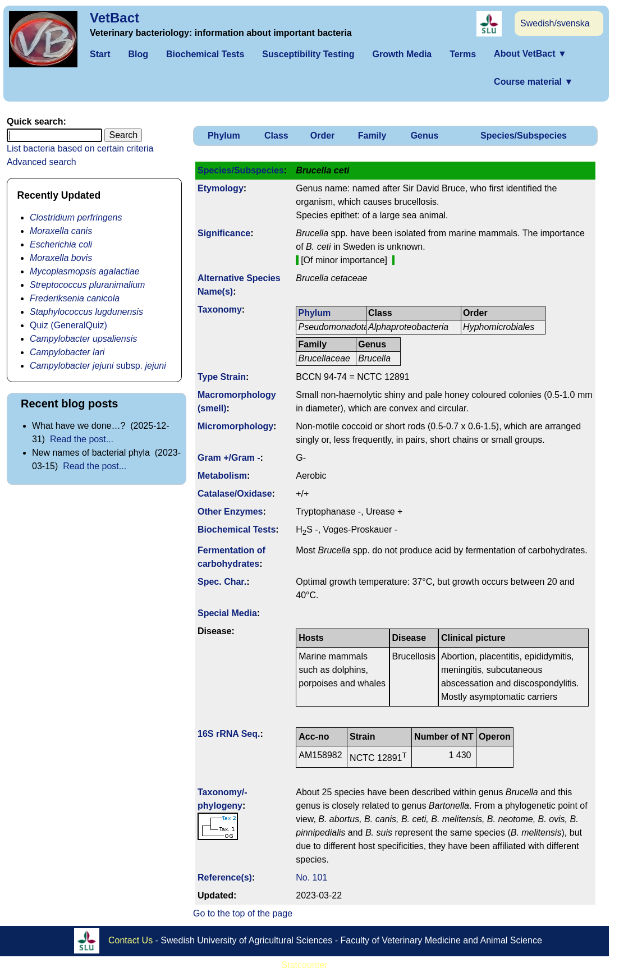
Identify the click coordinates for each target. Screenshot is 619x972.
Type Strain (222, 377)
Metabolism (222, 475)
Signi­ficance (224, 233)
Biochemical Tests (205, 54)
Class (276, 135)
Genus (425, 135)
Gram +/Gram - (229, 457)
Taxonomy (220, 309)
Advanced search (41, 162)
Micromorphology (235, 426)
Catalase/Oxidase (235, 493)
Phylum (224, 135)
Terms (463, 54)
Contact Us (130, 940)
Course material (533, 81)
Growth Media (402, 54)
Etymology (221, 188)
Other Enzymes (230, 511)
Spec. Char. (222, 581)
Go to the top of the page (242, 913)
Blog (138, 54)
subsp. (98, 365)
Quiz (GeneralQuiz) (68, 325)
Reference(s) (225, 877)
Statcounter (305, 965)
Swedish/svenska (555, 23)
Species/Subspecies (523, 135)
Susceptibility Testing (308, 54)
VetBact (114, 17)
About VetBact (530, 53)
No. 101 (311, 877)
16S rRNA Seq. (229, 734)
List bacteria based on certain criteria (80, 148)
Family (372, 135)
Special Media (227, 613)
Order (322, 135)
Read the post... (81, 439)
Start (100, 54)
